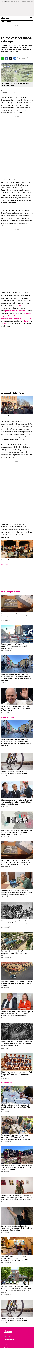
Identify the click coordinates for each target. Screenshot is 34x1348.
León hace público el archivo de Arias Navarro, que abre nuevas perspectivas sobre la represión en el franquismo (15, 616)
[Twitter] (10, 58)
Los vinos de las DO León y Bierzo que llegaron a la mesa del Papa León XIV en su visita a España (16, 709)
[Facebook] (6, 58)
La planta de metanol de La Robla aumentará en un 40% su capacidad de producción (15, 953)
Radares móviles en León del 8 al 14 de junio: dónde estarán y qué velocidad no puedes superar (16, 646)
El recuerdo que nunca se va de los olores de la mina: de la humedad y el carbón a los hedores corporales (16, 1044)
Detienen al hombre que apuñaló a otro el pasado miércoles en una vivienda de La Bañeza (17, 983)
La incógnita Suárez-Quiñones (25, 1)
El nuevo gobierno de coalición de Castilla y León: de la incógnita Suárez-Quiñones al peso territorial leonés (16, 802)
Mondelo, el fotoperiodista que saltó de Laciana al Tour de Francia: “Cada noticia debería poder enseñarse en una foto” (16, 893)
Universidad (4, 564)
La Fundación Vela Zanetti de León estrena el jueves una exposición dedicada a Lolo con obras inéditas (16, 1228)
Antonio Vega (5, 682)
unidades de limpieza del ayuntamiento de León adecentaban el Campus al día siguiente (16, 315)
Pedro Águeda (5, 836)
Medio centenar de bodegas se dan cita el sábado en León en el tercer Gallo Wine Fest (16, 1107)
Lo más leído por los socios (10, 592)
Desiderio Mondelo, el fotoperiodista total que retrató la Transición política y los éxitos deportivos (16, 923)
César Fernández (5, 620)
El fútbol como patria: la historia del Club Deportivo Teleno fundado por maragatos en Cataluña (16, 1074)
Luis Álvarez (4, 1048)
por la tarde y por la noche (15, 311)
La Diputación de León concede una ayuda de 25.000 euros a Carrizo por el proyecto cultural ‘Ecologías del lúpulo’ (16, 1137)
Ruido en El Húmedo (15, 1)
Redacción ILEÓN (6, 650)
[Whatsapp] (2, 58)
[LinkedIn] (14, 58)
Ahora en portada (7, 717)
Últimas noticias (6, 1083)
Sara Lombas (4, 1018)
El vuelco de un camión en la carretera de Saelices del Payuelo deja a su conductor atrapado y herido (16, 1167)
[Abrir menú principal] (31, 18)
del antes (25, 321)
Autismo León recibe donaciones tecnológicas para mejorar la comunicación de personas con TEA (14, 1258)
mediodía (22, 305)
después (4, 323)
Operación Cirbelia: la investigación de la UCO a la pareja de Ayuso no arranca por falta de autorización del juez (16, 832)
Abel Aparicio (5, 1078)
